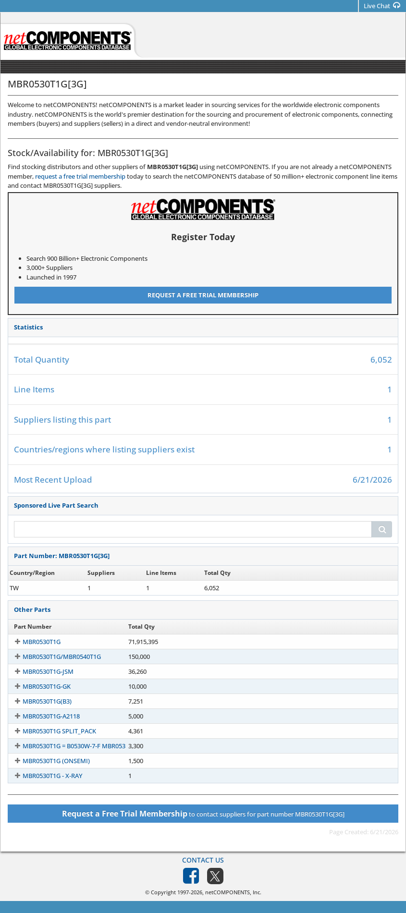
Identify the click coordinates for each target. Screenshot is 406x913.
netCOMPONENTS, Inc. (233, 892)
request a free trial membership (80, 176)
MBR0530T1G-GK (38, 686)
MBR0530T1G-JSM (39, 671)
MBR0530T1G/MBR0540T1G (53, 656)
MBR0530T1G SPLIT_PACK (50, 731)
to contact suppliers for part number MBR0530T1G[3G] (203, 813)
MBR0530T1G (33, 641)
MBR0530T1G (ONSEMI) (47, 760)
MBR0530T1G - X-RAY (44, 775)
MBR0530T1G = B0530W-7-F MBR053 (65, 746)
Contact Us (203, 859)
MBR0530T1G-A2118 (42, 716)
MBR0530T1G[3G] (38, 588)
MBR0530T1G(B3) (38, 701)
